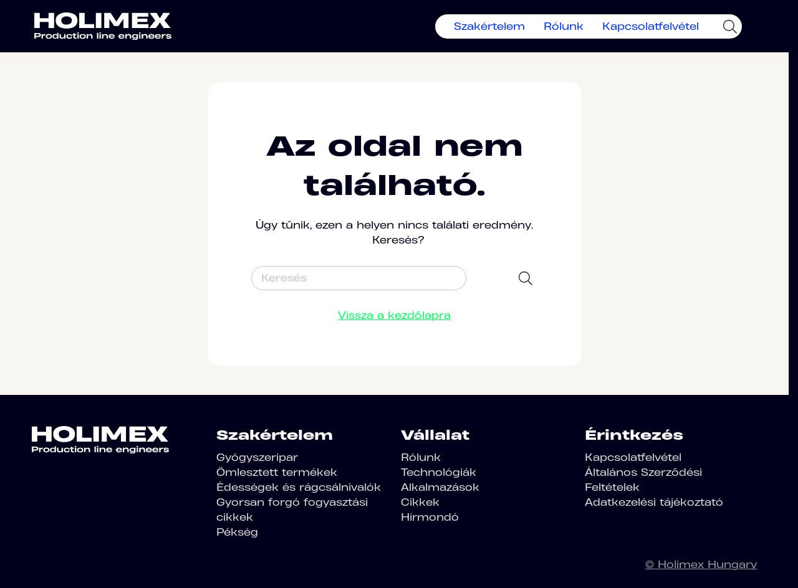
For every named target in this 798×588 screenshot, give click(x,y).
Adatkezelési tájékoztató (654, 502)
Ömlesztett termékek (276, 472)
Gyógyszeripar (257, 457)
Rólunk (564, 26)
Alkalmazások (440, 487)
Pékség (237, 532)
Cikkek (420, 502)
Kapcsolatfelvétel (650, 26)
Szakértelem (489, 26)
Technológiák (438, 472)
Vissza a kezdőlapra (394, 315)
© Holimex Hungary (701, 564)
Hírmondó (430, 517)
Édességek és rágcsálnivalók (298, 487)
